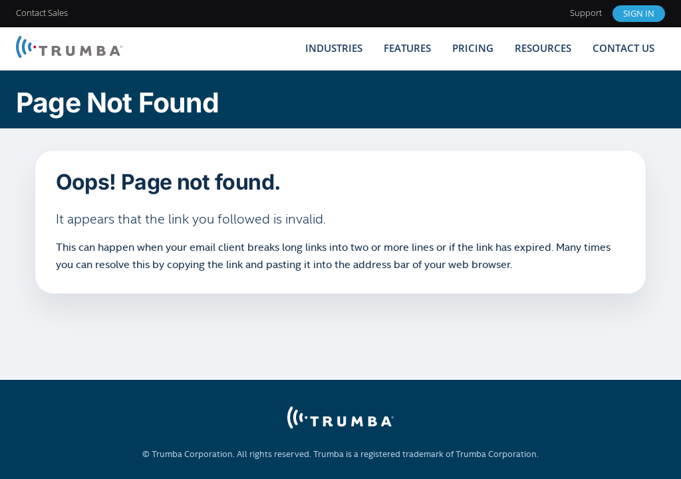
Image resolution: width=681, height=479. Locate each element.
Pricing (472, 48)
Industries (333, 48)
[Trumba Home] (69, 48)
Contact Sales (42, 13)
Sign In (638, 13)
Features (407, 48)
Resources (543, 48)
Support (586, 13)
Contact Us (623, 48)
